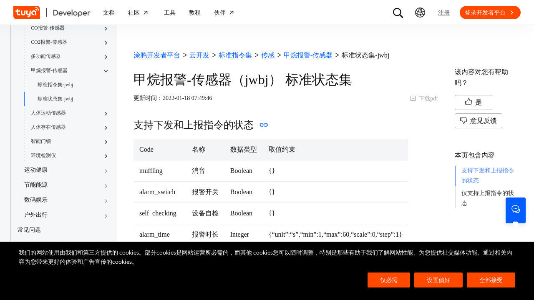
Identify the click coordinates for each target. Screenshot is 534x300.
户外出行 (36, 215)
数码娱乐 (36, 200)
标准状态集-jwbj (55, 99)
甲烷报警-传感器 (49, 70)
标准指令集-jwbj (55, 85)
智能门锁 (41, 141)
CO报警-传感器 (48, 28)
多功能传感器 (46, 56)
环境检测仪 (43, 155)
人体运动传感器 (48, 113)
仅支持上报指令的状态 (487, 198)
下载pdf (424, 98)
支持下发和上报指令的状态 (487, 176)
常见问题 (29, 230)
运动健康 (36, 170)
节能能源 (36, 185)
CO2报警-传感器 (49, 42)
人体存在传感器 (48, 127)
